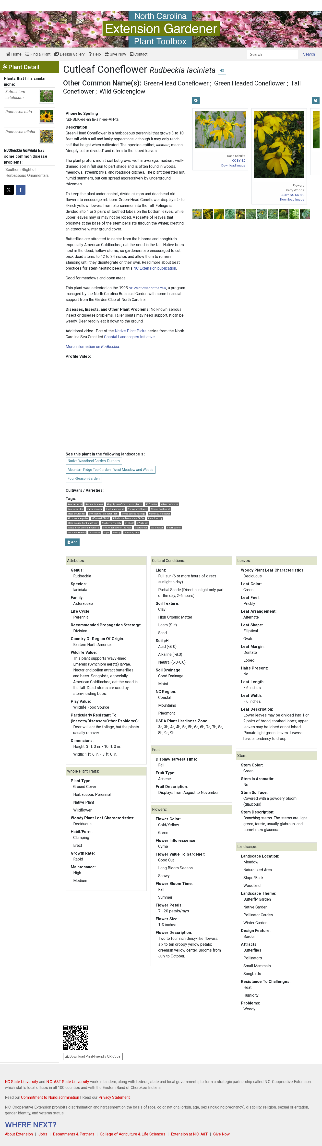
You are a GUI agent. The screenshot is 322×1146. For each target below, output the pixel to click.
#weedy (116, 532)
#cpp (106, 532)
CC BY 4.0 (238, 160)
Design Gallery (69, 54)
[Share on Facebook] (20, 190)
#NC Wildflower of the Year (117, 527)
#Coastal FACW (100, 518)
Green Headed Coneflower (249, 83)
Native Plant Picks (130, 331)
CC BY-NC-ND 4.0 (292, 195)
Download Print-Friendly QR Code (92, 1056)
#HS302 (129, 523)
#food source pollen (78, 518)
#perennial (141, 527)
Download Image (233, 165)
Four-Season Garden (84, 478)
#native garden (75, 509)
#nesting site (131, 532)
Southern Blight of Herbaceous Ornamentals (27, 172)
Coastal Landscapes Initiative (129, 336)
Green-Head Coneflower (176, 83)
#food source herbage (133, 513)
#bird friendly (155, 518)
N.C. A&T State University (67, 1081)
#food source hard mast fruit (83, 523)
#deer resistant (169, 504)
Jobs (42, 1134)
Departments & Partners (73, 1134)
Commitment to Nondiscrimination (50, 1097)
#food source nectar (159, 513)
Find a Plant (37, 54)
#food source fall (76, 513)
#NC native (151, 504)
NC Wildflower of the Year (148, 288)
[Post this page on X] (9, 190)
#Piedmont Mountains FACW (128, 518)
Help (95, 54)
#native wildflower (137, 509)
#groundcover (94, 509)
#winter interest (94, 504)
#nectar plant (75, 504)
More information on (92, 346)
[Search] (272, 54)
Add (72, 542)
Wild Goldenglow (122, 91)
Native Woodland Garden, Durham (94, 461)
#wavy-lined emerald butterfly (83, 527)
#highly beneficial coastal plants (124, 504)
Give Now (115, 54)
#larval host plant (160, 509)
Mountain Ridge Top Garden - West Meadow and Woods (110, 470)
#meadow (94, 532)
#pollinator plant (115, 509)
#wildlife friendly (77, 532)
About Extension (19, 1134)
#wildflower (157, 527)
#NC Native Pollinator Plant (103, 513)
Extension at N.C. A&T (189, 1134)
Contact (138, 54)
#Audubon (142, 523)
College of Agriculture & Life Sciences (132, 1134)
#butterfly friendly (111, 523)
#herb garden (174, 527)
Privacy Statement (114, 1097)
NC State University (21, 1081)
